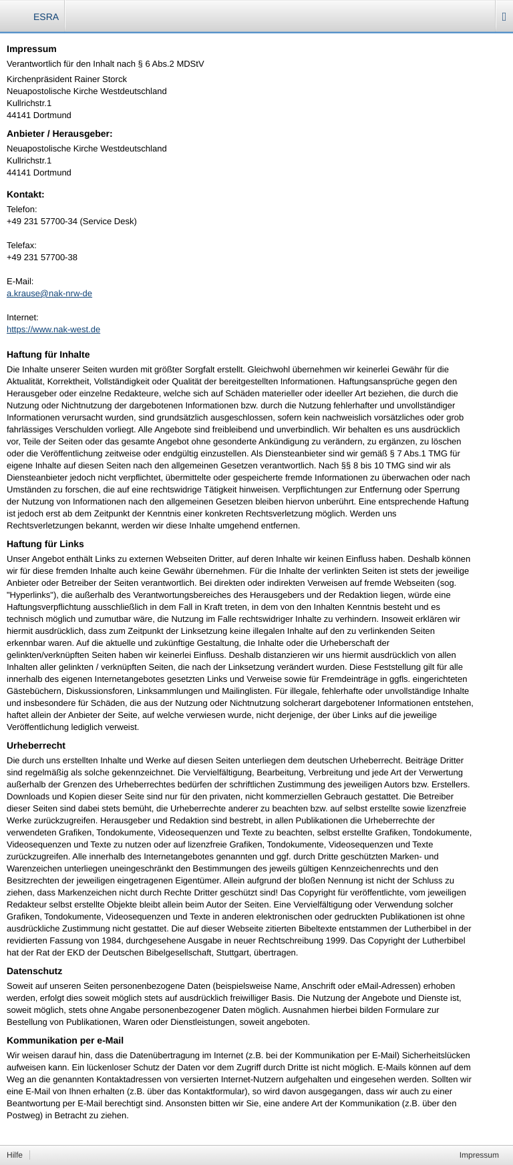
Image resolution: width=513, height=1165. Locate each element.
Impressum (479, 1155)
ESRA (46, 16)
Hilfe (15, 1155)
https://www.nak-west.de (53, 329)
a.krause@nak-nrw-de (49, 293)
